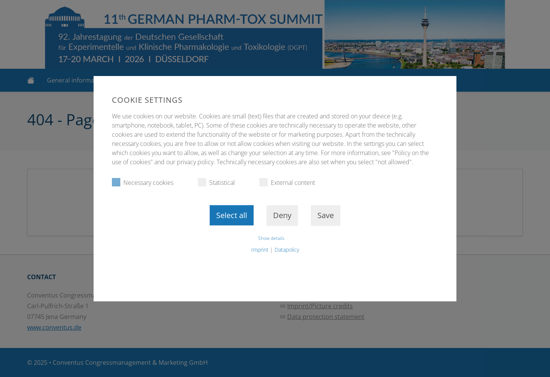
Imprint (260, 249)
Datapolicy (287, 249)
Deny (282, 215)
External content (287, 182)
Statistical (216, 182)
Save (325, 215)
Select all (231, 215)
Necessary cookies (142, 182)
